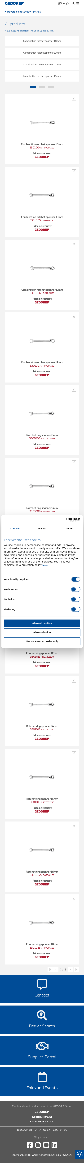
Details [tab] (42, 528)
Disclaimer (24, 1130)
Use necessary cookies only (42, 641)
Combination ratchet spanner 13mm (42, 53)
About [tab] (69, 528)
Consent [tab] (15, 528)
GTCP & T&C (60, 1130)
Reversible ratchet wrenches (24, 11)
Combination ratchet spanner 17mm (42, 64)
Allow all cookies (42, 623)
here (45, 565)
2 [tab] (42, 87)
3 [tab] (51, 87)
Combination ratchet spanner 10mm (42, 41)
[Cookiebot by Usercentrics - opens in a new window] (66, 519)
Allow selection (42, 632)
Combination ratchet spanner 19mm (42, 76)
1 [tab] (33, 87)
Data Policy (42, 1130)
